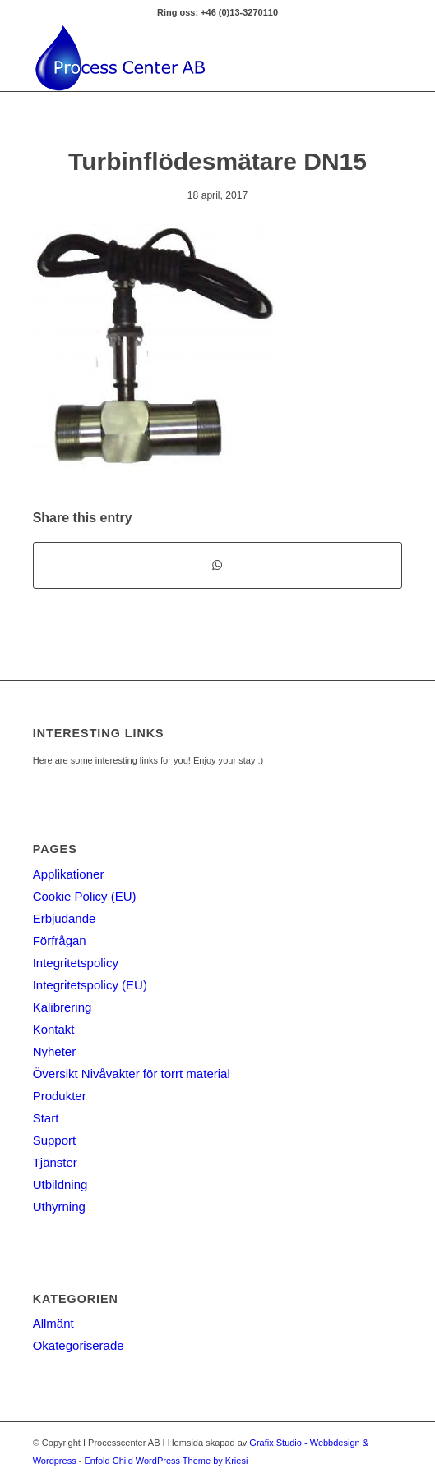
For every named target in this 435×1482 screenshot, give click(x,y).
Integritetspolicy (75, 963)
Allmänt (53, 1323)
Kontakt (54, 1029)
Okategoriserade (78, 1345)
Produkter (59, 1096)
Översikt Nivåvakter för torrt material (131, 1074)
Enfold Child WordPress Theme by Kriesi (166, 1461)
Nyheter (54, 1051)
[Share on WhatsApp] (218, 565)
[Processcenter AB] (181, 58)
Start (46, 1118)
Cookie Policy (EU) (85, 896)
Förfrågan (59, 940)
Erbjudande (64, 918)
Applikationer (68, 874)
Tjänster (55, 1162)
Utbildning (60, 1184)
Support (54, 1140)
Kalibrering (62, 1007)
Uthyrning (59, 1207)
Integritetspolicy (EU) (90, 985)
